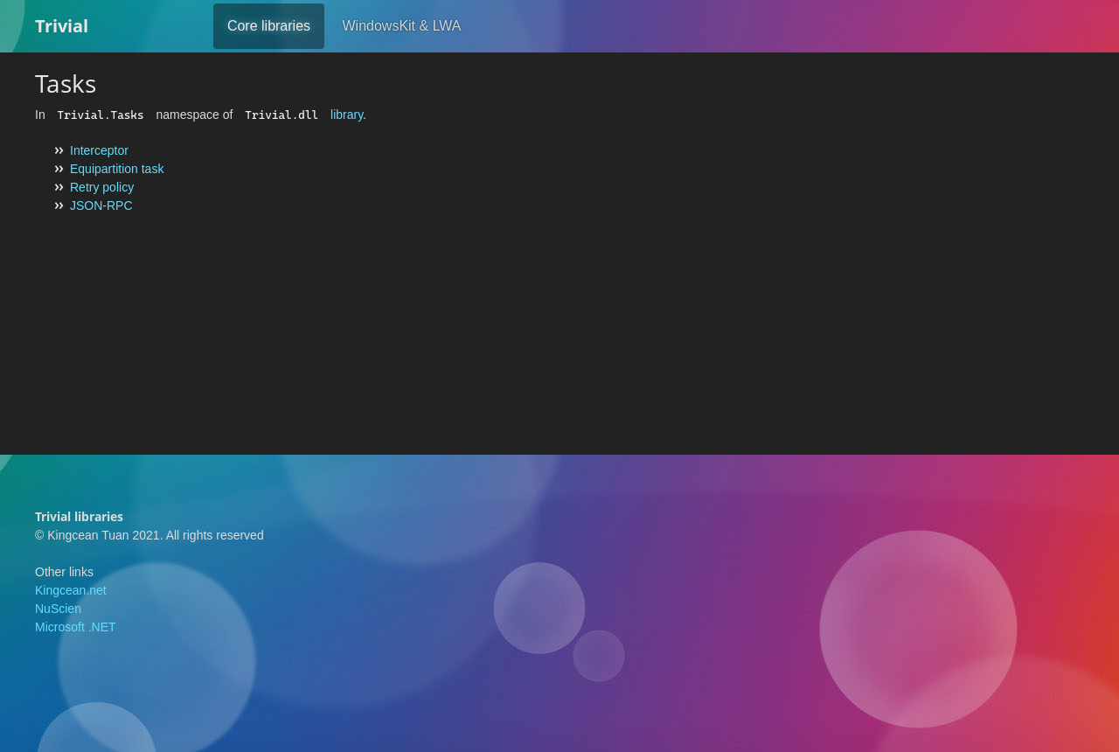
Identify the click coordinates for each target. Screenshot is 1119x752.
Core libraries (268, 25)
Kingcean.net (71, 590)
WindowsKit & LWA (401, 25)
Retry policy (102, 187)
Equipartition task (116, 169)
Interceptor (99, 150)
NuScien (58, 609)
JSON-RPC (101, 205)
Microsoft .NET (75, 627)
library (346, 115)
